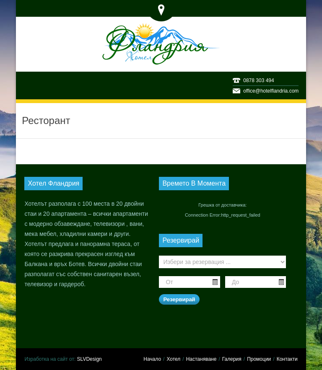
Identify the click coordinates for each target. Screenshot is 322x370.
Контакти (287, 359)
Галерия (232, 359)
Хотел (173, 359)
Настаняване (201, 359)
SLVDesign (89, 359)
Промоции (259, 359)
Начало (152, 359)
